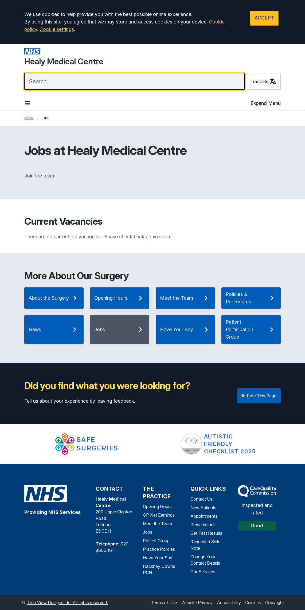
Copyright (274, 602)
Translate (264, 81)
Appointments (203, 516)
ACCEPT (264, 18)
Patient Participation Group (251, 329)
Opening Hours (119, 298)
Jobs (119, 329)
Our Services (202, 571)
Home (29, 118)
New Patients (203, 507)
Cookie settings (57, 29)
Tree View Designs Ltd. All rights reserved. (67, 602)
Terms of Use (164, 602)
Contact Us (201, 499)
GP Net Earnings (159, 515)
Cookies (253, 602)
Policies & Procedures (251, 297)
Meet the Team (185, 298)
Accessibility (229, 602)
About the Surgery (54, 298)
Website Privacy (197, 602)
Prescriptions (203, 524)
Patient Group (156, 540)
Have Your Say (185, 329)
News (54, 329)
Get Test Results (206, 533)
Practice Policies (159, 549)
